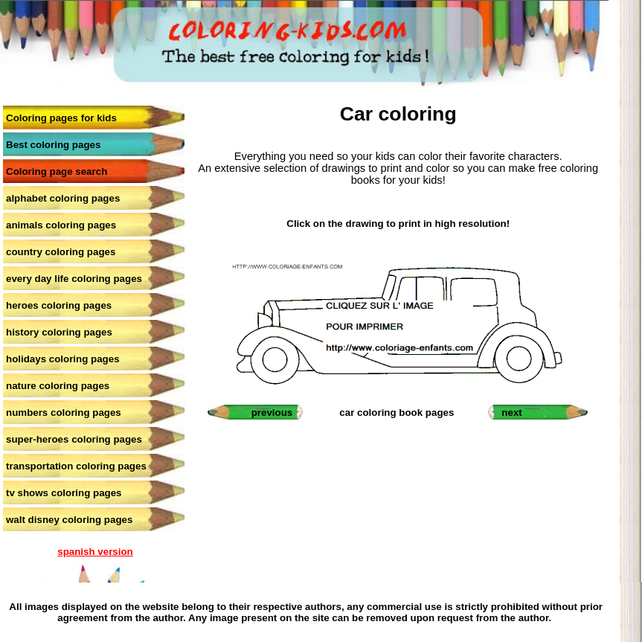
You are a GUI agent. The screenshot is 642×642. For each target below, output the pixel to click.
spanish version (94, 551)
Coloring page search (56, 171)
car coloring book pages (396, 412)
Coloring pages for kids (61, 117)
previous (272, 412)
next (511, 412)
